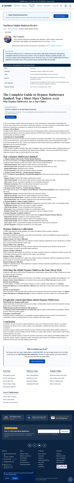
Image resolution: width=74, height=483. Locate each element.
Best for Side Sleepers (9, 378)
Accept (15, 478)
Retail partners (60, 462)
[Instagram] (29, 445)
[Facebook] (34, 445)
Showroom (55, 5)
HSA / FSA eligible (61, 458)
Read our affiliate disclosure (54, 46)
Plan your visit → (10, 117)
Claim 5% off (65, 431)
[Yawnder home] (7, 5)
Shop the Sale (50, 1)
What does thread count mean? (58, 375)
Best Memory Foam (32, 378)
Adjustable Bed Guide (32, 384)
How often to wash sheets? (10, 402)
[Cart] (70, 6)
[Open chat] (70, 479)
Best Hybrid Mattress (32, 381)
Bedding (25, 5)
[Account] (66, 6)
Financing (40, 464)
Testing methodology (43, 460)
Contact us (41, 458)
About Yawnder (42, 453)
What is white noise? (55, 384)
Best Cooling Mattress (33, 375)
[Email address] (48, 431)
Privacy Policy (55, 434)
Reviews (40, 5)
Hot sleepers (23, 460)
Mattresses (17, 5)
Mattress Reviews (13, 29)
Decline (7, 478)
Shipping (58, 453)
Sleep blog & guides (25, 464)
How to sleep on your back (57, 378)
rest (4, 295)
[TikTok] (44, 445)
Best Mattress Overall (9, 375)
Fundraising (41, 466)
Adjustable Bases (33, 5)
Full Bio (53, 41)
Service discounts (24, 462)
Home (5, 29)
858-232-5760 (38, 352)
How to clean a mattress (9, 396)
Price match (41, 462)
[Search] (61, 6)
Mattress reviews (24, 453)
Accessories (48, 5)
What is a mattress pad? (56, 381)
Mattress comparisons (25, 456)
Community (41, 456)
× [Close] (33, 472)
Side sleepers (23, 458)
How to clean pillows (8, 399)
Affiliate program (60, 460)
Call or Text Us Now (37, 361)
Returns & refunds (60, 456)
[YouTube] (39, 445)
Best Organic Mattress (9, 386)
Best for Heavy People (9, 384)
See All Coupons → (61, 16)
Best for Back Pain (8, 381)
